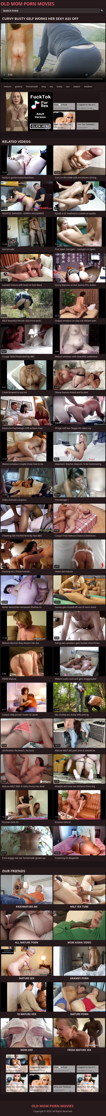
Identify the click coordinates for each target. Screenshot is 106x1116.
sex (68, 86)
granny (18, 86)
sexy (43, 86)
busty (59, 86)
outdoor (88, 86)
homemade (32, 86)
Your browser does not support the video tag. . (53, 52)
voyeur (76, 86)
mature (7, 86)
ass (51, 86)
